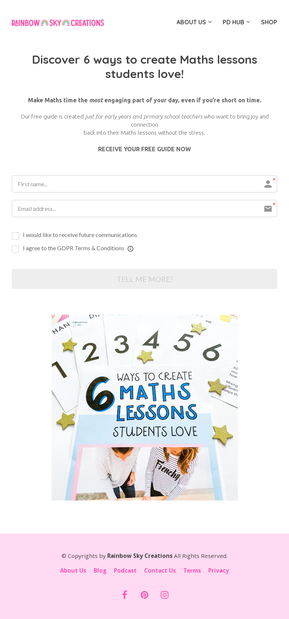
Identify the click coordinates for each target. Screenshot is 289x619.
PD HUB (233, 22)
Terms (192, 570)
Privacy (218, 570)
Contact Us (160, 570)
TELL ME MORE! (144, 279)
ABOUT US (191, 22)
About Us (73, 570)
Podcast (125, 570)
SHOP (269, 22)
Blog (100, 570)
